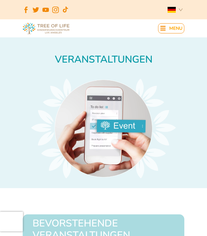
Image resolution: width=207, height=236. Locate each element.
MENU (175, 28)
